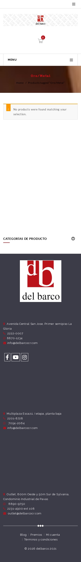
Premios (36, 534)
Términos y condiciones (40, 539)
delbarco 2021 (46, 548)
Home (20, 82)
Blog (23, 534)
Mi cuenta (53, 534)
